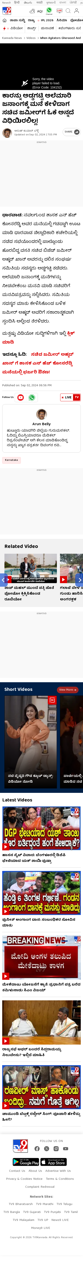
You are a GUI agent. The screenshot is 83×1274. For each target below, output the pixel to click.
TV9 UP (42, 1220)
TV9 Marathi (44, 1204)
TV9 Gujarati (32, 1212)
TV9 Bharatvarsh (21, 1204)
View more (67, 690)
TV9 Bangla (11, 1212)
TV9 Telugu (64, 1204)
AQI (40, 12)
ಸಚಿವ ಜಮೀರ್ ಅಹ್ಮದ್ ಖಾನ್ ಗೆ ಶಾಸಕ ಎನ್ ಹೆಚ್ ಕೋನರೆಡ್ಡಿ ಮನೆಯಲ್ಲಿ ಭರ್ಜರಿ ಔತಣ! (38, 363)
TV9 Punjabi (52, 1212)
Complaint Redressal (39, 1187)
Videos (30, 38)
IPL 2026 (47, 20)
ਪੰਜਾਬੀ (73, 2)
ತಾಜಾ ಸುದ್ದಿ (17, 20)
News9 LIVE (60, 1220)
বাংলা (62, 2)
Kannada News (12, 38)
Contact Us (17, 1171)
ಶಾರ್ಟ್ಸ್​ (31, 28)
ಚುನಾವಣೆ (47, 28)
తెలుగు (28, 2)
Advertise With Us (58, 1171)
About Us (35, 1171)
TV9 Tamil (71, 1212)
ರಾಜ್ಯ (31, 20)
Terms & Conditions (60, 1179)
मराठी (39, 2)
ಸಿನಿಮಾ (61, 20)
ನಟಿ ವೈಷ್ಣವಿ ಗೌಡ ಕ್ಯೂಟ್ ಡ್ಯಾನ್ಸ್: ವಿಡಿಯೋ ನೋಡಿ (30, 779)
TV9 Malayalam (23, 1220)
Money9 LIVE (40, 1228)
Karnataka (11, 460)
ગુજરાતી (51, 2)
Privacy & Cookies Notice (24, 1179)
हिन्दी (17, 2)
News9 (6, 2)
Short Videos (18, 690)
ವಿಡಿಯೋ (16, 28)
